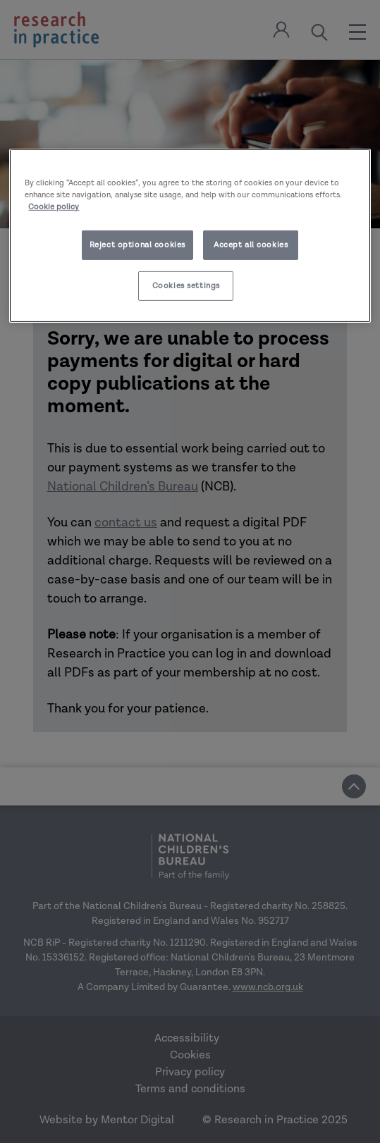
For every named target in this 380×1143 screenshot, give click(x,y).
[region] (189, 236)
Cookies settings (186, 285)
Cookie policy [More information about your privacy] (53, 207)
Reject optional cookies (137, 245)
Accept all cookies (251, 245)
